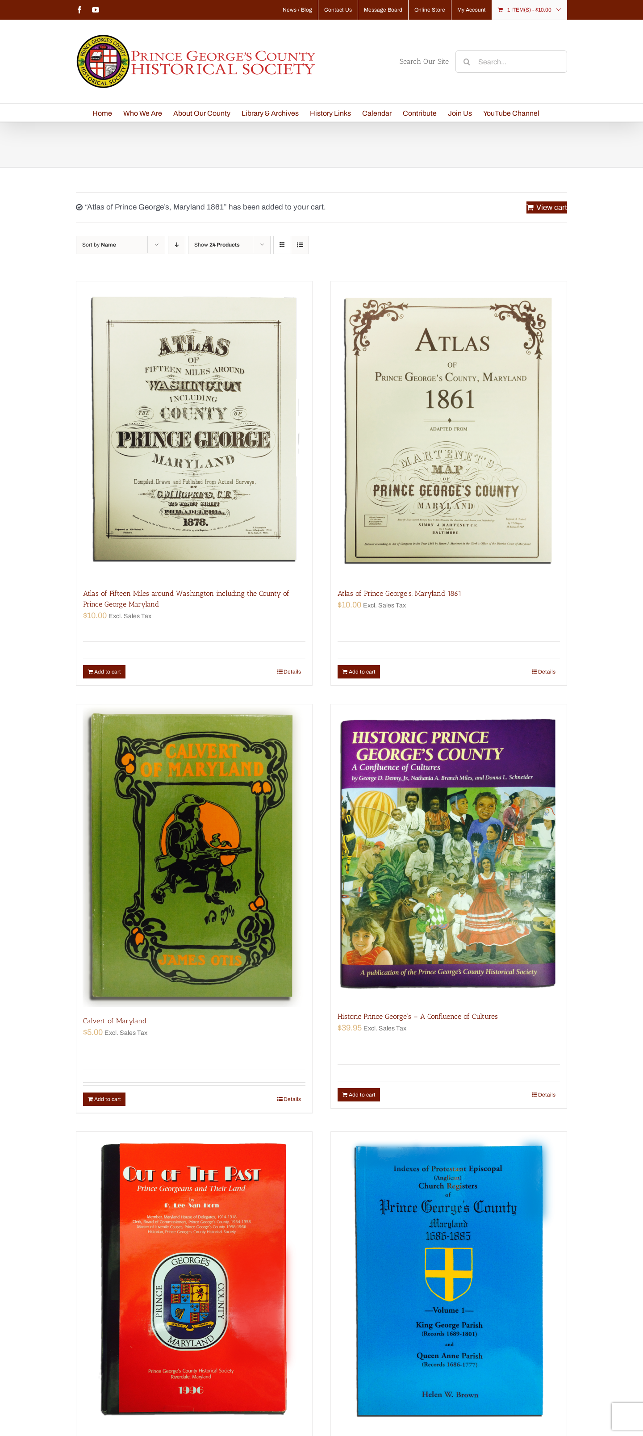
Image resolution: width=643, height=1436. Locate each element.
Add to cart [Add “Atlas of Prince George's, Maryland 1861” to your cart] (362, 672)
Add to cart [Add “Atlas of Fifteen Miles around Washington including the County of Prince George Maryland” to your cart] (107, 672)
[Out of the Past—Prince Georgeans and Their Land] (194, 1281)
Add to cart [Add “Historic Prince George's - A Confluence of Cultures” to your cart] (362, 1095)
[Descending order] (176, 245)
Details (292, 672)
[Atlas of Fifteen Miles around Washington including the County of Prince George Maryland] (194, 430)
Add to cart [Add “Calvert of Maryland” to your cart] (107, 1099)
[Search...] (511, 61)
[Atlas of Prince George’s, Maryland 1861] (449, 430)
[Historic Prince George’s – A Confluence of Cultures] (449, 853)
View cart (551, 207)
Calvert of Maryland (114, 1021)
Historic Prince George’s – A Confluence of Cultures (418, 1016)
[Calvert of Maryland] (194, 855)
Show (217, 245)
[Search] (466, 61)
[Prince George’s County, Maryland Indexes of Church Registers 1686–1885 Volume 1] (449, 1281)
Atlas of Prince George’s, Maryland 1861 (400, 593)
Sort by (99, 245)
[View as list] (300, 245)
